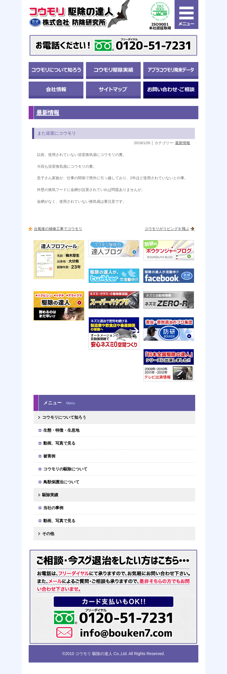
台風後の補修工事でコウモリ (58, 229)
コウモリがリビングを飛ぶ (166, 229)
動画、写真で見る (59, 443)
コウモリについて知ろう (64, 417)
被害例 (49, 456)
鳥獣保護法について (61, 482)
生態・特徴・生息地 (61, 430)
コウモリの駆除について (65, 469)
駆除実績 (50, 495)
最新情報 (47, 112)
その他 (48, 533)
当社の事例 (53, 507)
